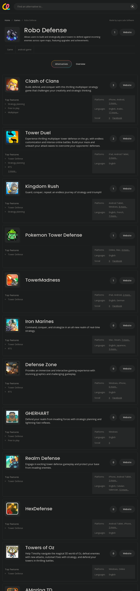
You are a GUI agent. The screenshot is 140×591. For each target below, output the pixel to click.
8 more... (123, 206)
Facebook (117, 118)
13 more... (124, 489)
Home (7, 20)
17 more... (113, 112)
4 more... (126, 250)
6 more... (113, 386)
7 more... (113, 216)
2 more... (113, 103)
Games (17, 20)
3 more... (113, 349)
